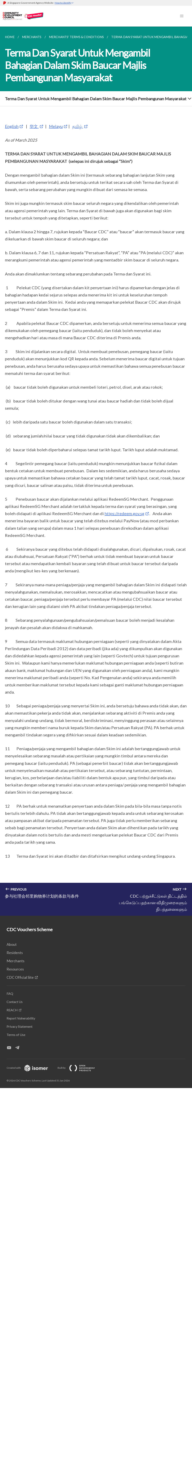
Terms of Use (16, 1035)
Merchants (15, 961)
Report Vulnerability (21, 1018)
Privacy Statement (19, 1026)
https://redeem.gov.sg (124, 513)
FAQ (10, 993)
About (12, 944)
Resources (15, 969)
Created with (30, 1067)
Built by (80, 1067)
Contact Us (15, 1002)
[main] (96, 471)
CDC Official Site (20, 977)
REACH (12, 1010)
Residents (15, 952)
